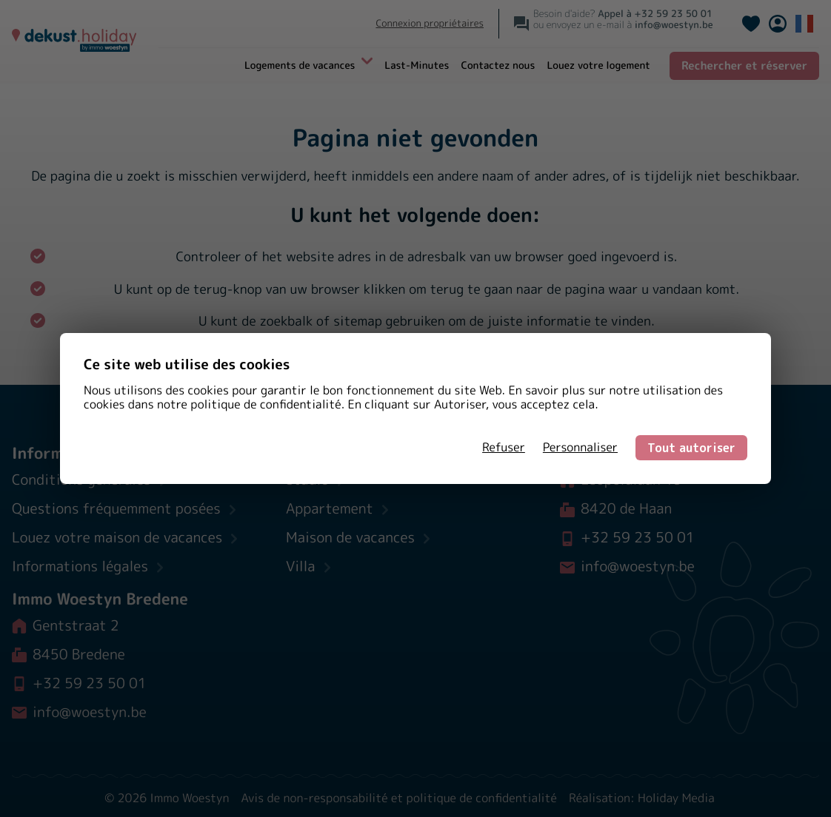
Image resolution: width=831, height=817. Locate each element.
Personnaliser (580, 447)
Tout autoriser (691, 448)
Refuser (503, 447)
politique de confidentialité (265, 405)
